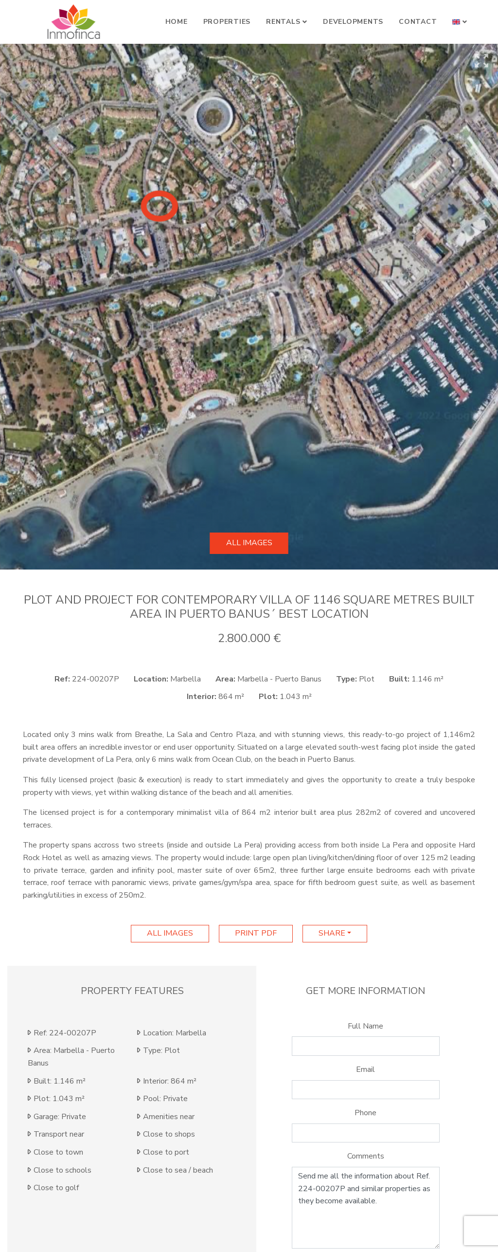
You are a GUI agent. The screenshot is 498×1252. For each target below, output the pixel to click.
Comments (365, 1156)
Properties (227, 21)
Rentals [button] (283, 21)
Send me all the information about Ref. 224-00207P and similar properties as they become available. (366, 1208)
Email (365, 1069)
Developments (353, 21)
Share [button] (332, 933)
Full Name (365, 1026)
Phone (365, 1112)
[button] (460, 22)
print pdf (256, 933)
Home (176, 21)
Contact (418, 21)
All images (249, 542)
